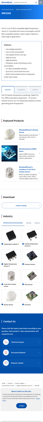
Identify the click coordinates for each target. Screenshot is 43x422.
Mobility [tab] (28, 223)
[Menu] (40, 2)
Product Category (19, 383)
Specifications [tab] (21, 89)
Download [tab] (35, 89)
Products (10, 383)
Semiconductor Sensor (8, 385)
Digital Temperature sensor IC (24, 385)
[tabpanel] (21, 267)
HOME (3, 383)
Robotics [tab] (37, 223)
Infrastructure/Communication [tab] (13, 223)
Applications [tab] (8, 89)
